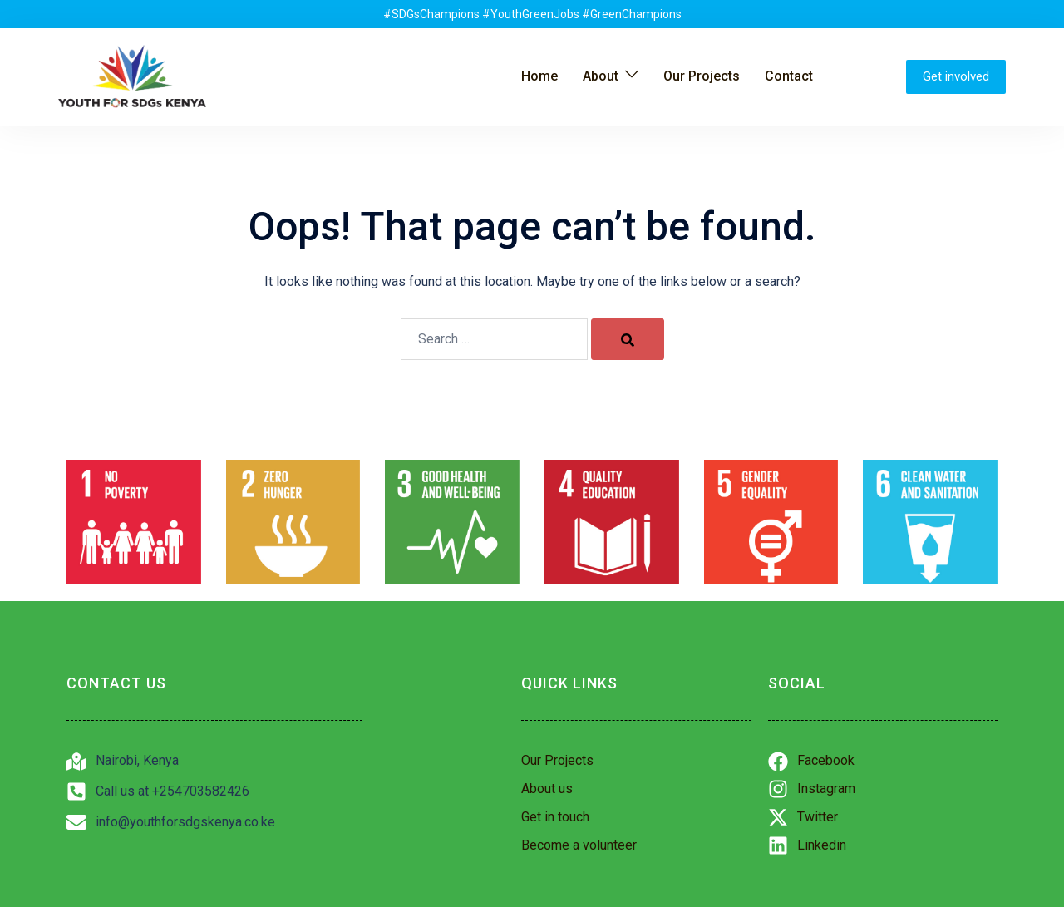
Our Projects (701, 76)
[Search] (627, 339)
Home (539, 76)
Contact (789, 76)
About (600, 76)
